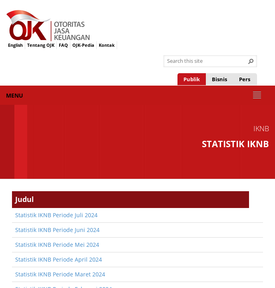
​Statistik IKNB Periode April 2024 (58, 259)
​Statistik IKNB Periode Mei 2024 (57, 244)
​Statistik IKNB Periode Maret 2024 (60, 274)
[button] (251, 61)
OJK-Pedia (83, 45)
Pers (244, 79)
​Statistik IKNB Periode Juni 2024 (57, 230)
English (15, 45)
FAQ (63, 45)
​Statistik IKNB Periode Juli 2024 (56, 215)
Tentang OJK (40, 45)
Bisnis (219, 79)
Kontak (107, 45)
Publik (191, 79)
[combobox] (207, 61)
